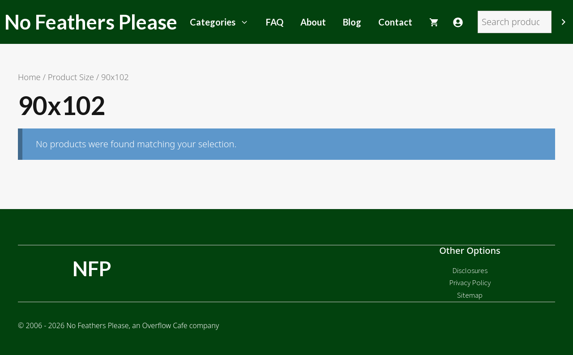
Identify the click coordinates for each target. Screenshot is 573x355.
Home (29, 76)
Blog (352, 22)
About (313, 22)
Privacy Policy (470, 282)
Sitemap (470, 295)
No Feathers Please (90, 22)
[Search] (563, 22)
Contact (395, 22)
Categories (223, 22)
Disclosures (469, 270)
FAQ (274, 22)
